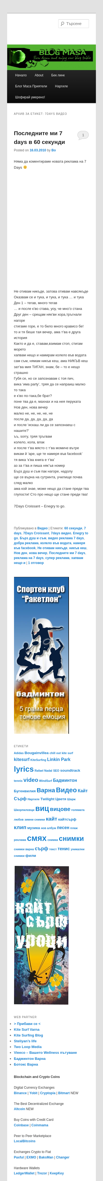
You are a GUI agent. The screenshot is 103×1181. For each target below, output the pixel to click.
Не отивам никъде (52, 548)
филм (31, 856)
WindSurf (45, 780)
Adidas (19, 753)
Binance (20, 1093)
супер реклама (57, 558)
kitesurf (22, 759)
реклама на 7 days (29, 558)
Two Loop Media (28, 1047)
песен (63, 827)
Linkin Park (59, 759)
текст (53, 849)
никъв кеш (78, 548)
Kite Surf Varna (27, 1029)
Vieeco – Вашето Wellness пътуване (45, 1053)
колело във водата (55, 543)
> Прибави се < (27, 1024)
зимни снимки (34, 819)
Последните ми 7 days (67, 553)
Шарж (71, 799)
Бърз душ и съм (33, 538)
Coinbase (21, 1125)
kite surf (67, 753)
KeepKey (57, 1173)
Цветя (60, 799)
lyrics (24, 769)
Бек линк (58, 75)
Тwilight (47, 799)
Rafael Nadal (43, 770)
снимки (71, 838)
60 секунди (73, 528)
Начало (21, 75)
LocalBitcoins (25, 1141)
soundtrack (70, 770)
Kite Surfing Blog (28, 1035)
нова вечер (38, 553)
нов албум (48, 828)
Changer (62, 1157)
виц (42, 808)
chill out (55, 753)
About (39, 75)
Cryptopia (47, 1093)
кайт (51, 819)
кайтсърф (67, 819)
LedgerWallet (24, 1173)
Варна (46, 790)
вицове (60, 809)
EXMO (31, 1157)
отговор (36, 563)
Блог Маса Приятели (31, 86)
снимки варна (24, 849)
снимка (53, 839)
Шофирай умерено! (30, 97)
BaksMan (46, 1157)
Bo (53, 150)
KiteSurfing (38, 760)
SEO (56, 770)
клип (20, 827)
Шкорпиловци (24, 810)
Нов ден (20, 553)
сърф (41, 848)
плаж (74, 828)
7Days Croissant (36, 533)
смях (36, 838)
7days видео (61, 533)
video (30, 780)
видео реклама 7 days (66, 538)
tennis (18, 780)
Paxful (19, 1157)
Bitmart (64, 1093)
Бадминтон (65, 780)
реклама (20, 839)
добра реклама (26, 543)
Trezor (42, 1173)
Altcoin (19, 1109)
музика (33, 828)
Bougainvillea (36, 753)
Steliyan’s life (25, 1041)
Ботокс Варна (26, 1064)
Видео (42, 528)
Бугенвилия (25, 791)
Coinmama (39, 1125)
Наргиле (61, 86)
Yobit (33, 1093)
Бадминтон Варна (30, 1059)
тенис (64, 848)
